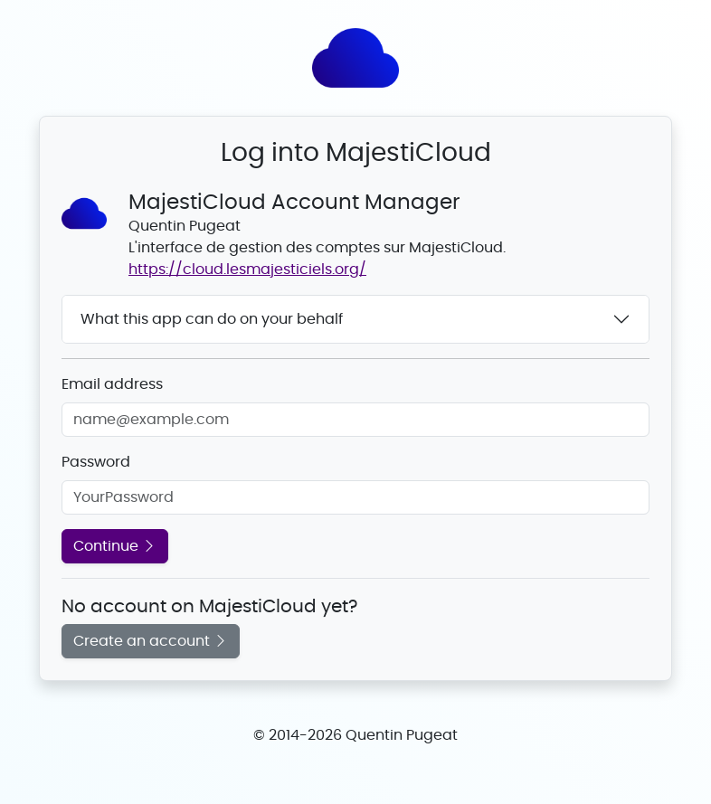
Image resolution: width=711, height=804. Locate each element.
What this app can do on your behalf (212, 319)
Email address (112, 384)
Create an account (150, 641)
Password (96, 462)
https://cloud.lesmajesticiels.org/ (247, 269)
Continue (114, 546)
